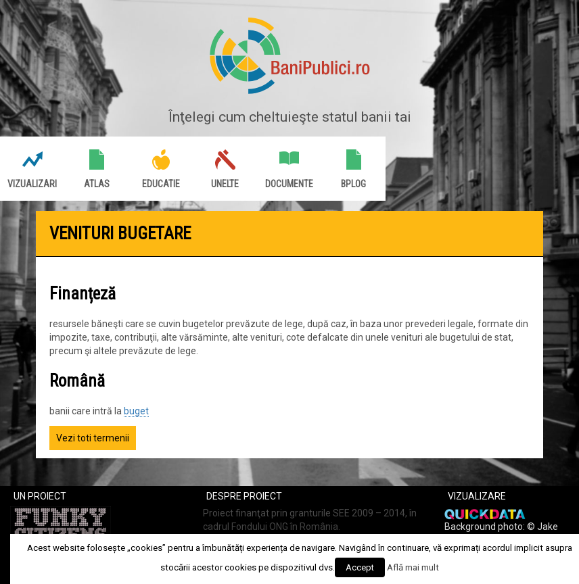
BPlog (353, 183)
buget (136, 411)
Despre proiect (244, 496)
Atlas (97, 183)
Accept (360, 567)
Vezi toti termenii (92, 438)
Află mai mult (413, 567)
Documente (289, 183)
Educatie (161, 183)
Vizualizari (32, 183)
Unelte (225, 183)
